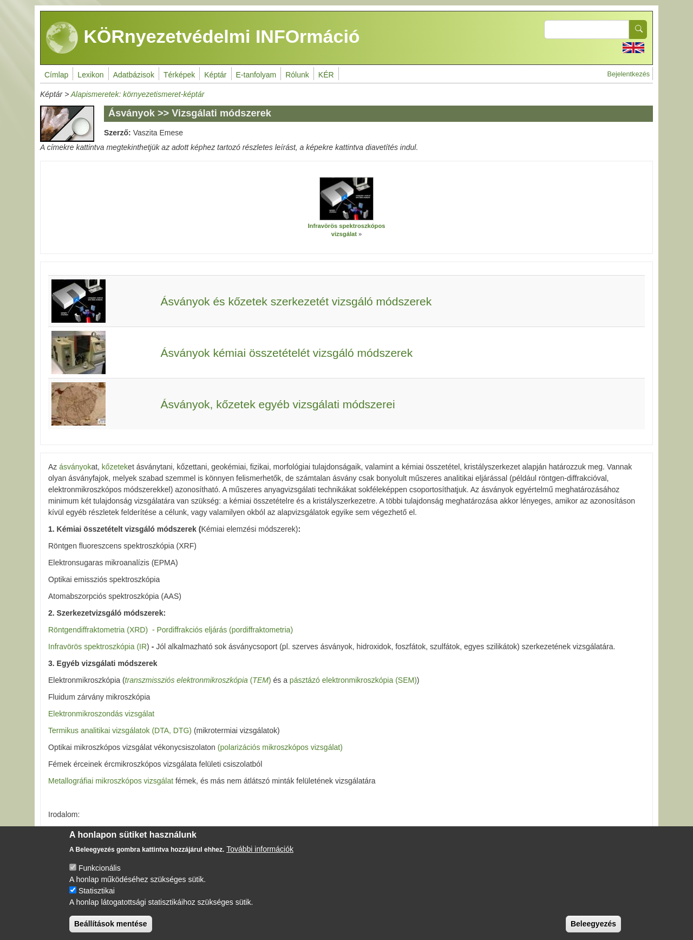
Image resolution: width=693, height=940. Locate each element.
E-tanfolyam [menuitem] (256, 74)
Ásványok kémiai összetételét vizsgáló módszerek (287, 353)
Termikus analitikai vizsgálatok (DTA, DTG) (121, 730)
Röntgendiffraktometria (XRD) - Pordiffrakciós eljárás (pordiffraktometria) (170, 629)
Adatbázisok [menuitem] (133, 74)
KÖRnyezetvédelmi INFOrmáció (203, 38)
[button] (346, 198)
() (198, 680)
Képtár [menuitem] (215, 74)
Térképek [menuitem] (179, 74)
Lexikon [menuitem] (90, 74)
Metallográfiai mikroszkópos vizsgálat (111, 780)
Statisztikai (97, 900)
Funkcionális (100, 877)
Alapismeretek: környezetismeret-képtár (138, 94)
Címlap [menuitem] (56, 74)
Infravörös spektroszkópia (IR (97, 646)
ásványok (75, 466)
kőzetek (115, 466)
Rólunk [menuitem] (297, 74)
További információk (259, 858)
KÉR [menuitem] (326, 74)
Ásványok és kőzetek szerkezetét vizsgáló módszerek (296, 301)
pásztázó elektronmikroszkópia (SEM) (353, 680)
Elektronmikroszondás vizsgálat (101, 713)
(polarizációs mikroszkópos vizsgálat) (280, 747)
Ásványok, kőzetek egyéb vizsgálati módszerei (278, 404)
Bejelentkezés (628, 74)
